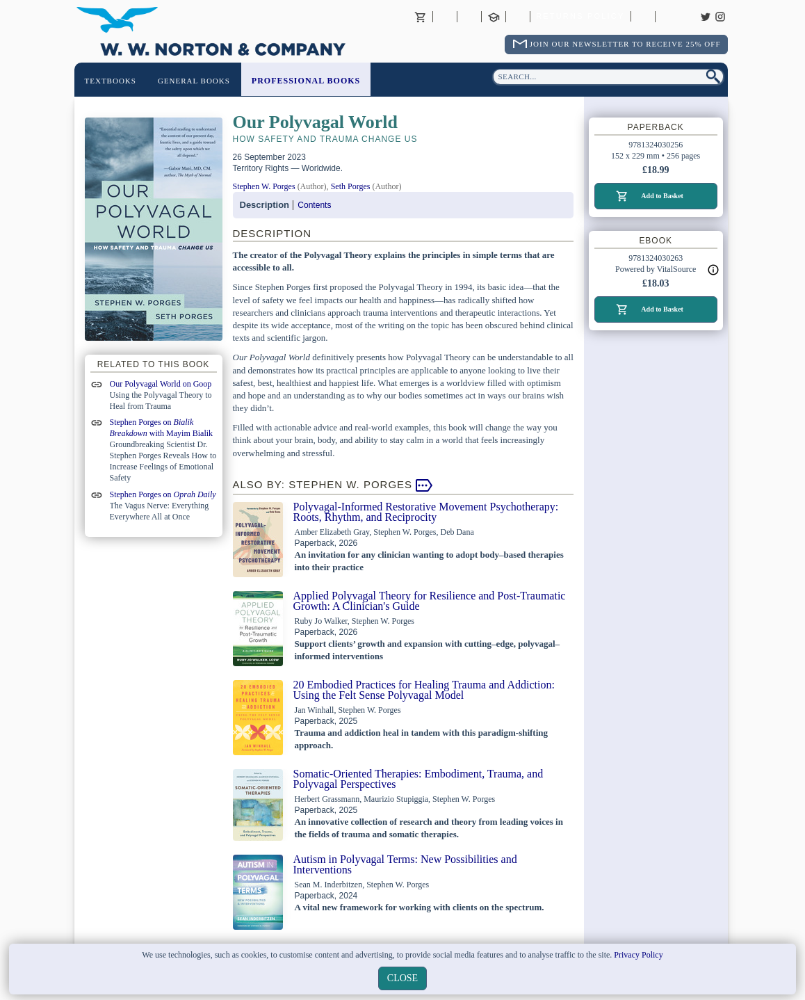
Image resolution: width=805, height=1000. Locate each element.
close (402, 978)
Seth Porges (351, 186)
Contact (469, 16)
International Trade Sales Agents (518, 16)
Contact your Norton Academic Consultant (493, 16)
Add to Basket (662, 196)
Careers (667, 16)
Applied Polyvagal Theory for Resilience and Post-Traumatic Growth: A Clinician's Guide (429, 601)
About (445, 16)
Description (265, 205)
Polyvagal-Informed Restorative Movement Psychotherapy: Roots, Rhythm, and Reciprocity (426, 512)
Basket (420, 16)
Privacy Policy (638, 955)
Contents (314, 205)
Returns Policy (580, 17)
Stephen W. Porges (264, 186)
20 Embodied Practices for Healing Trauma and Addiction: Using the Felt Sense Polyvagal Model (424, 690)
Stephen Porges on (163, 494)
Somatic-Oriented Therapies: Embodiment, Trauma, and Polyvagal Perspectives (418, 779)
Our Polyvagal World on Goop (161, 384)
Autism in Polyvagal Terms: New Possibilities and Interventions (405, 864)
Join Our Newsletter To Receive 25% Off (625, 44)
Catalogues (643, 16)
